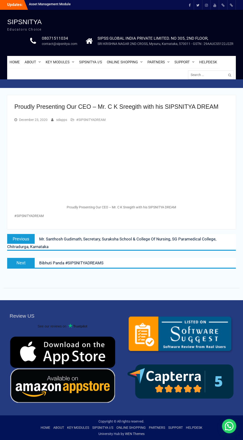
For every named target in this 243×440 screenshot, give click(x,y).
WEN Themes (135, 434)
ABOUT (30, 62)
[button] (229, 426)
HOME (15, 62)
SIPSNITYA (24, 22)
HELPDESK (208, 62)
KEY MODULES (58, 62)
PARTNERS (156, 62)
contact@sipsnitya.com (59, 44)
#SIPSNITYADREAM (91, 120)
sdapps (61, 120)
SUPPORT (182, 62)
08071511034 (55, 38)
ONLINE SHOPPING (122, 62)
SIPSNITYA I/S (90, 62)
